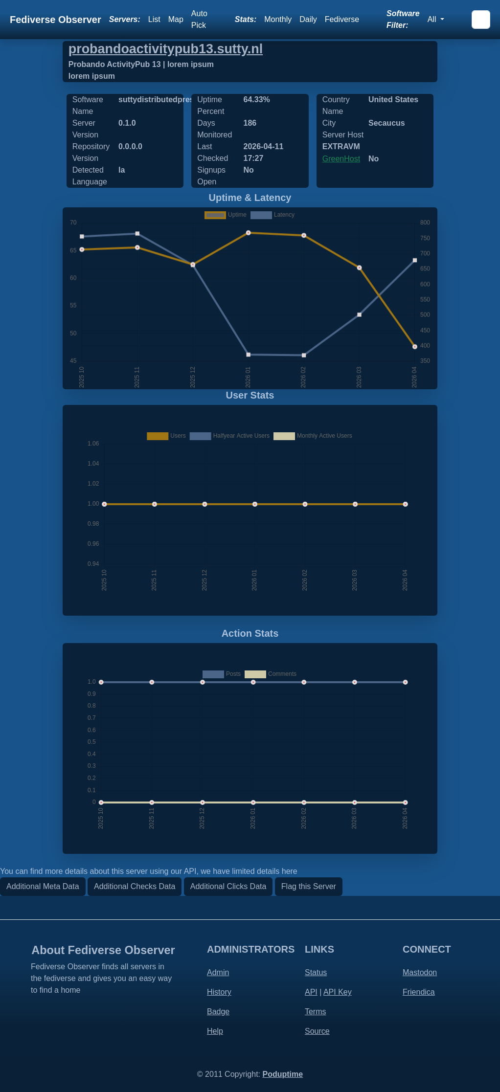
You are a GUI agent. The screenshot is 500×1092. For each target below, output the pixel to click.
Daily (308, 19)
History (219, 992)
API (311, 992)
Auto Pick (199, 19)
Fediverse (342, 19)
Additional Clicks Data (228, 886)
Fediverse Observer (55, 19)
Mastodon (420, 972)
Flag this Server (308, 886)
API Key (337, 992)
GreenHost (341, 159)
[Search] (481, 19)
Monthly (278, 19)
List (154, 19)
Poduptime (282, 1074)
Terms (315, 1011)
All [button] (433, 19)
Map (175, 19)
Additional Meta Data (42, 886)
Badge (218, 1011)
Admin (218, 972)
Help (215, 1031)
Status (316, 972)
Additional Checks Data (134, 886)
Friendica (419, 992)
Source (317, 1031)
